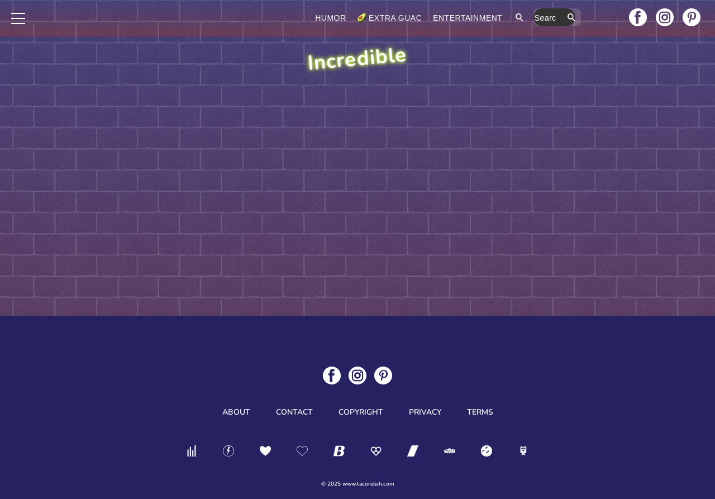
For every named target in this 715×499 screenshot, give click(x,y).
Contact (294, 412)
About (236, 412)
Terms (480, 412)
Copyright (361, 412)
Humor (378, 17)
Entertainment (515, 17)
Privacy (425, 412)
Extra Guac (442, 17)
